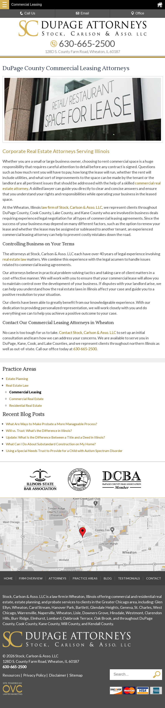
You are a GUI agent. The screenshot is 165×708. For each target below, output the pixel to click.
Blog (108, 578)
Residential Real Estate (25, 405)
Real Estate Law (17, 385)
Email (82, 13)
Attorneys (57, 578)
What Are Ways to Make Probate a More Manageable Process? (51, 424)
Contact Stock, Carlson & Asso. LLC (87, 332)
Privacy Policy (34, 675)
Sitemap (76, 675)
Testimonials (129, 578)
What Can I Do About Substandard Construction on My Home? (51, 444)
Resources (11, 675)
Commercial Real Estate (26, 399)
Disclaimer (57, 675)
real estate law (14, 259)
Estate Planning (17, 379)
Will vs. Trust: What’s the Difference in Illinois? (39, 431)
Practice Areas (85, 578)
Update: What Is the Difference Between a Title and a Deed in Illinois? (55, 437)
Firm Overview (30, 578)
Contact (153, 578)
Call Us (27, 13)
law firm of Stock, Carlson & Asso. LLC (71, 207)
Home (8, 578)
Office (137, 13)
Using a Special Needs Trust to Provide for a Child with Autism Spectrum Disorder (64, 451)
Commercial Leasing (25, 392)
